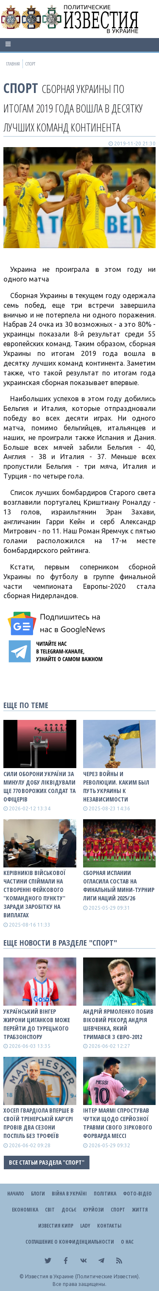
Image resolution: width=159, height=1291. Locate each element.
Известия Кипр (55, 1225)
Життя (140, 1209)
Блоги (38, 1193)
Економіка (25, 1209)
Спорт (20, 88)
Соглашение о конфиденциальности (69, 1241)
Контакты (109, 1225)
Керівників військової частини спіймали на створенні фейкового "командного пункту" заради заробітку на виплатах (34, 894)
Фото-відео (137, 1193)
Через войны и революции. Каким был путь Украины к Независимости (116, 786)
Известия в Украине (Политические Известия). (82, 1276)
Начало (15, 1193)
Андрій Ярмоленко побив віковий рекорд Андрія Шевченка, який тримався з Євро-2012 (118, 1024)
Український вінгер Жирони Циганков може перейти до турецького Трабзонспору (36, 1024)
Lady (85, 1225)
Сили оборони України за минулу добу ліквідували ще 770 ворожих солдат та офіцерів (39, 786)
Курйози (93, 1209)
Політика (105, 1193)
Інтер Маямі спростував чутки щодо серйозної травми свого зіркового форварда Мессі (117, 1123)
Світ (50, 1209)
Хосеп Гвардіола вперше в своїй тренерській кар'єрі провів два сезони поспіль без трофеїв (38, 1123)
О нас (127, 1241)
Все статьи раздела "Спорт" (46, 1162)
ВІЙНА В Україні (69, 1193)
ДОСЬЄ (68, 1209)
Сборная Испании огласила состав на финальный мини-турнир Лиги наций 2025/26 (118, 885)
